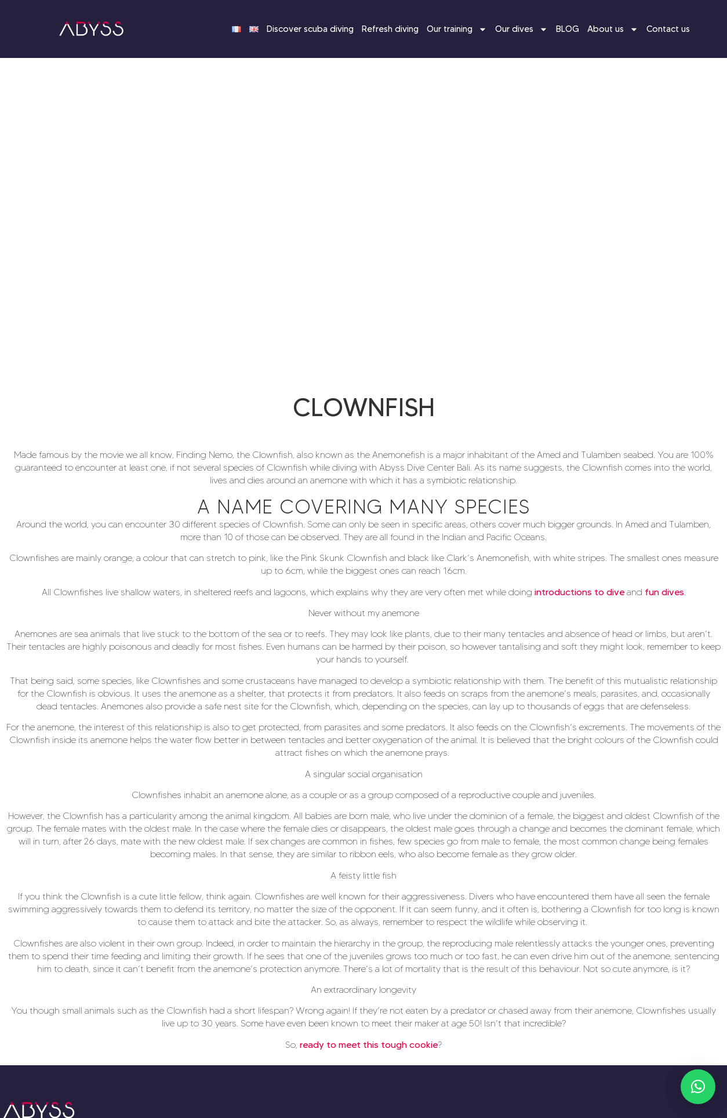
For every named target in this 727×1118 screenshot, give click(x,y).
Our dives (521, 29)
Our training (457, 29)
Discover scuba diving (310, 29)
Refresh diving (390, 29)
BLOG (567, 29)
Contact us (668, 29)
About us (612, 29)
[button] (698, 1086)
